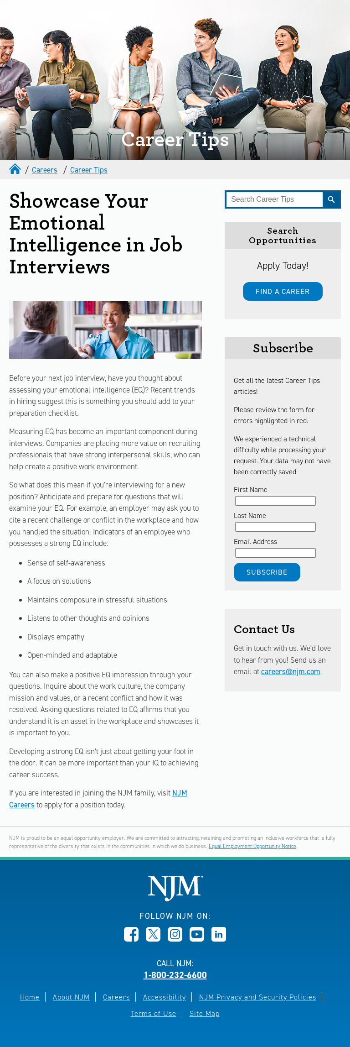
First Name (251, 489)
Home (30, 997)
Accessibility (164, 997)
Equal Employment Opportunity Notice (252, 846)
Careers (44, 170)
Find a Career (283, 291)
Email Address (255, 541)
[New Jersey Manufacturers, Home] (175, 899)
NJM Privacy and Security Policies (257, 997)
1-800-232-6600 (175, 975)
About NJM (71, 997)
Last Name (250, 515)
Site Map (205, 1013)
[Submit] (332, 199)
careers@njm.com (290, 671)
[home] (16, 170)
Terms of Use (153, 1013)
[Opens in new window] (131, 938)
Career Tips (89, 170)
